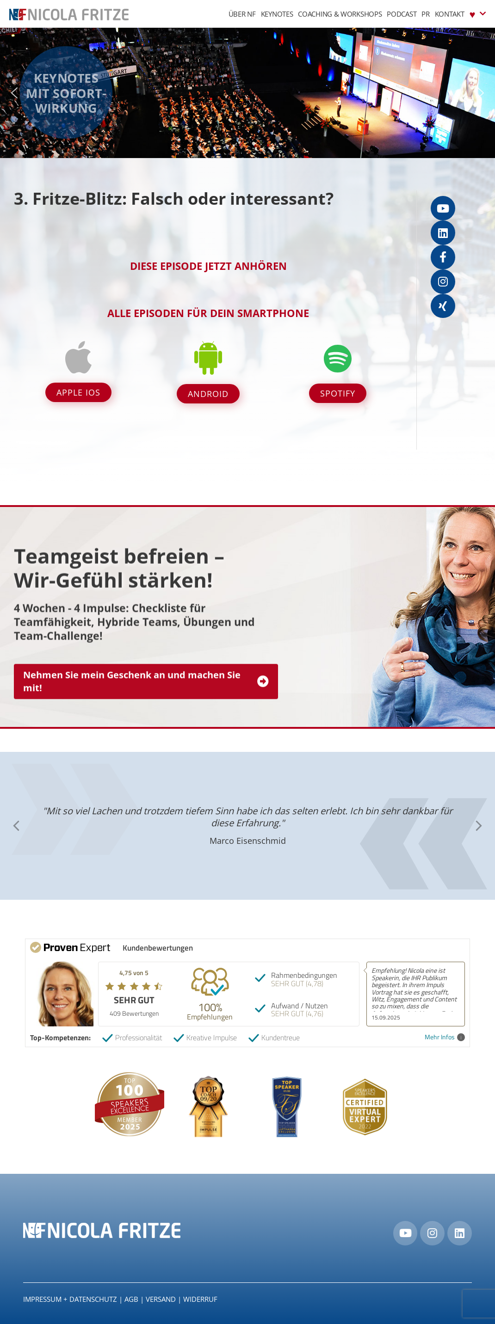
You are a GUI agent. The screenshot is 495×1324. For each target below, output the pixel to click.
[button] (14, 92)
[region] (247, 93)
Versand (161, 1299)
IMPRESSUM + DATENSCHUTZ (70, 1299)
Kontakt (449, 13)
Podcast (401, 13)
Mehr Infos (445, 1037)
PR (425, 13)
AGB (131, 1299)
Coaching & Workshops (340, 13)
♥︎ (478, 14)
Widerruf (200, 1299)
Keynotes (277, 13)
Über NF (242, 13)
